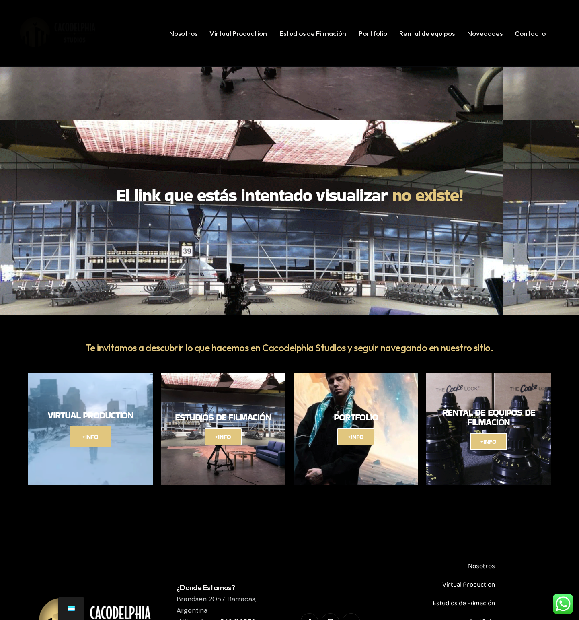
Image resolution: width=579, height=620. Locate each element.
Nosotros (481, 566)
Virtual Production (468, 584)
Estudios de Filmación (464, 603)
